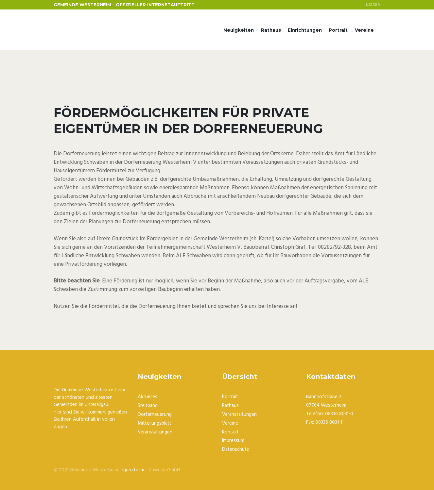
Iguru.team (133, 468)
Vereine (364, 30)
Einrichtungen (305, 30)
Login (373, 4)
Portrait (338, 30)
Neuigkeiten (238, 30)
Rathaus (271, 30)
